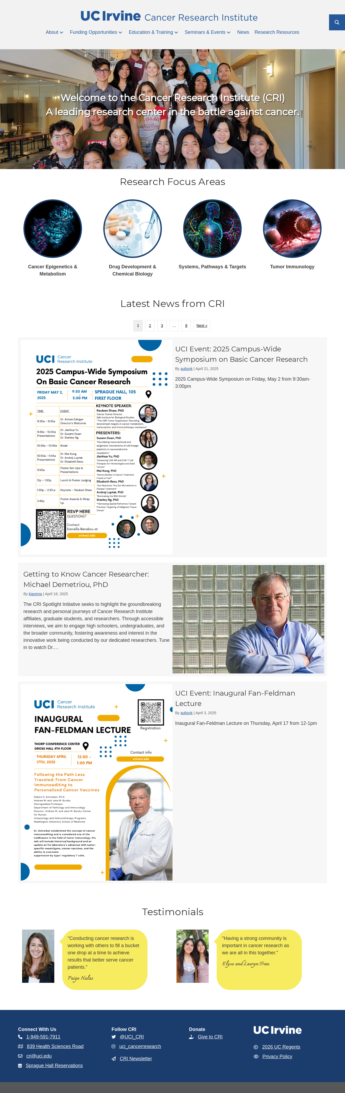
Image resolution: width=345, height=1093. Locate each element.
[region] (172, 958)
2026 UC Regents (281, 1047)
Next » (201, 325)
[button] (61, 32)
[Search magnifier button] (337, 22)
